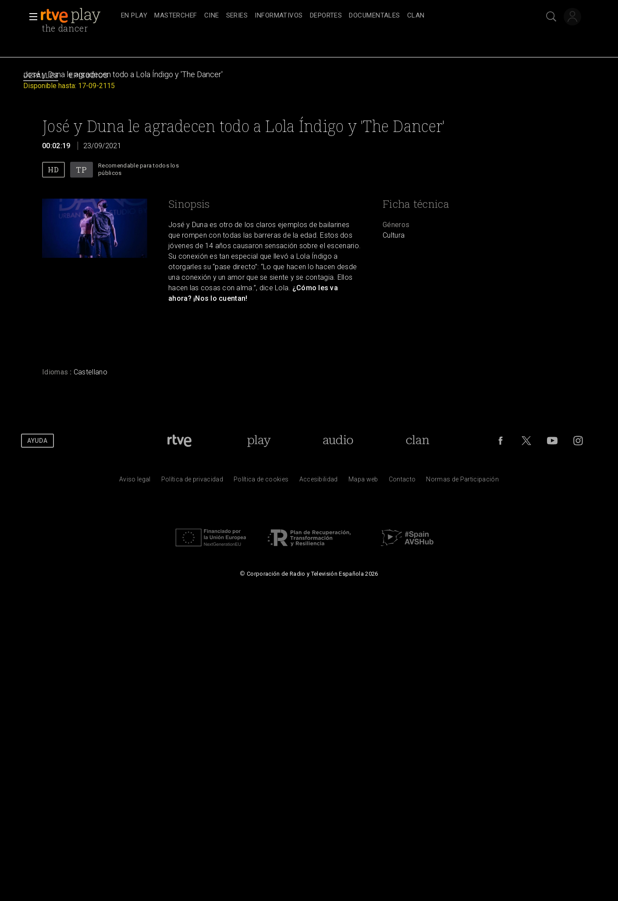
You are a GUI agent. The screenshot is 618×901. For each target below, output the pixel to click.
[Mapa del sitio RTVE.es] (363, 481)
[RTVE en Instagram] (578, 441)
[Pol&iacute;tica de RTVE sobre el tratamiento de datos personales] (192, 481)
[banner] (78, 16)
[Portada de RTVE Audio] (338, 441)
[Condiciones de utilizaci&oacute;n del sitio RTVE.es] (135, 481)
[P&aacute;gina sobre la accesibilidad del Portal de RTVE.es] (318, 481)
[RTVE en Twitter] (526, 441)
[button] (30, 16)
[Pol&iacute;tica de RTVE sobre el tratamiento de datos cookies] (261, 481)
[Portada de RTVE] (179, 441)
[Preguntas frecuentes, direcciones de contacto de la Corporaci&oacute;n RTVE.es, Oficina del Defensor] (402, 481)
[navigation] (318, 16)
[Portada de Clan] (417, 441)
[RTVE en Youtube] (552, 441)
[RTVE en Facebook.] (501, 441)
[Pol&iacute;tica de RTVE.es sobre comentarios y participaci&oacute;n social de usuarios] (462, 481)
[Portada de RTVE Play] (259, 441)
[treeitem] (134, 16)
